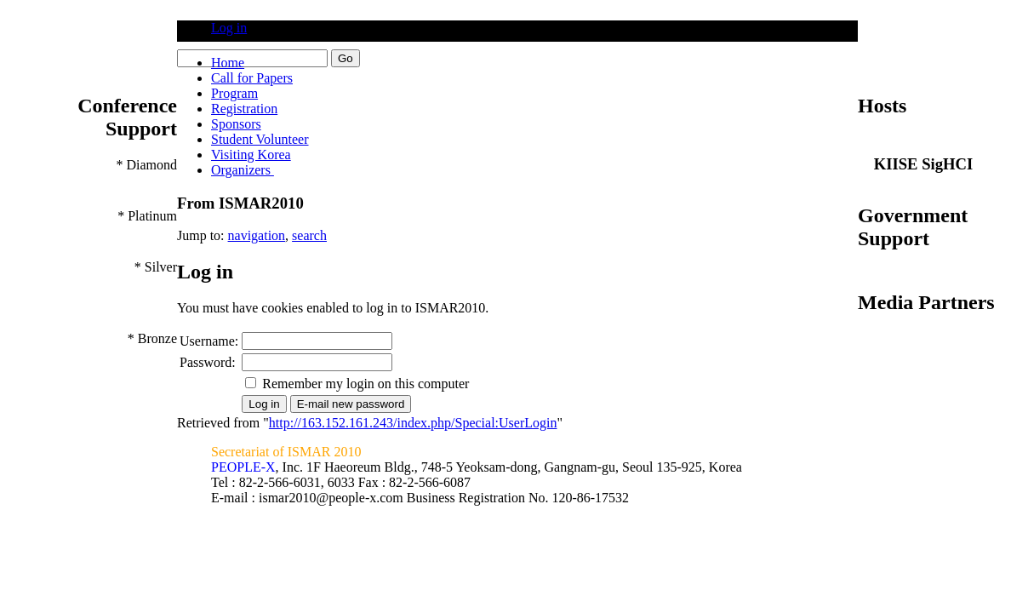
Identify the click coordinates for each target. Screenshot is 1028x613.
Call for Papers (252, 78)
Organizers (242, 170)
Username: (209, 341)
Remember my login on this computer (365, 383)
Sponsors (236, 124)
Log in (229, 27)
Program (234, 93)
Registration (244, 108)
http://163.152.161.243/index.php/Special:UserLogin (413, 422)
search (309, 235)
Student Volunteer (260, 139)
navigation (257, 235)
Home (227, 62)
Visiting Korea (251, 154)
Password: (208, 362)
